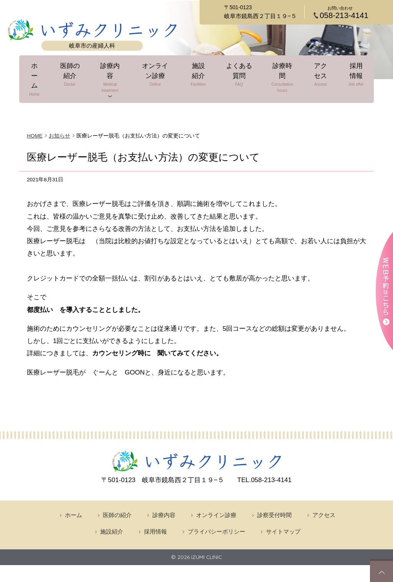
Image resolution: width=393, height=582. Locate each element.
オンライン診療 (157, 79)
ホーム (41, 79)
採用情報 (349, 79)
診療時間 (280, 79)
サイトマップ (283, 510)
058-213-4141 (344, 15)
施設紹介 (199, 79)
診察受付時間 (274, 493)
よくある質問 (238, 79)
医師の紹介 (73, 79)
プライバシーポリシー (216, 510)
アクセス (316, 79)
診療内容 (111, 79)
